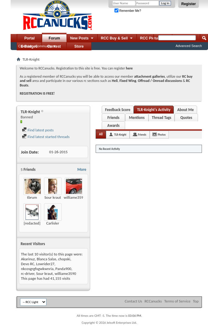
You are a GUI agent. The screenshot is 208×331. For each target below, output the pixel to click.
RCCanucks (153, 301)
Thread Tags (161, 117)
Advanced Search (189, 46)
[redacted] (32, 223)
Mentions (137, 117)
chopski (64, 259)
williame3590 (74, 197)
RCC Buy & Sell (117, 38)
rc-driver (27, 273)
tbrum (32, 197)
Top (196, 301)
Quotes (186, 117)
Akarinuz (28, 259)
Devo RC (27, 264)
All (101, 134)
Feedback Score (117, 109)
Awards (113, 125)
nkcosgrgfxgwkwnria (37, 268)
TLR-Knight (120, 134)
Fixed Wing (128, 81)
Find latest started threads (46, 136)
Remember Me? (127, 10)
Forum (54, 38)
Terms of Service (177, 301)
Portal (29, 38)
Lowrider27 (45, 264)
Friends (113, 117)
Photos (162, 134)
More (81, 169)
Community (43, 46)
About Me (185, 109)
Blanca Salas (46, 259)
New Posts (82, 38)
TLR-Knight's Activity (153, 109)
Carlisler (52, 223)
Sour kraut (52, 197)
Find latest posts (38, 130)
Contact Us (133, 301)
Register (188, 4)
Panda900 (63, 268)
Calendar (25, 46)
